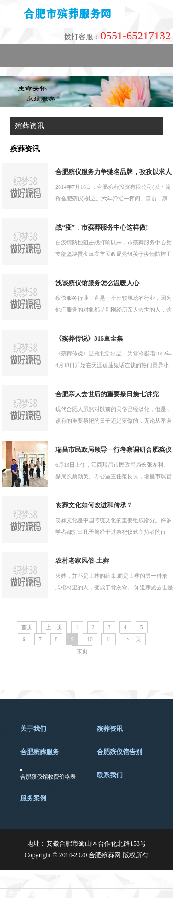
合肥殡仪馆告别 (119, 751)
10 (90, 639)
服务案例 (33, 798)
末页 (82, 651)
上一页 (54, 627)
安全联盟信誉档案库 (37, 893)
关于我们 (33, 728)
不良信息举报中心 (79, 874)
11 (109, 639)
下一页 (133, 639)
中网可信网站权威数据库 (69, 883)
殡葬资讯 (110, 728)
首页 (26, 627)
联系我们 (110, 775)
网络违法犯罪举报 (26, 874)
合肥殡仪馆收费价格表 (48, 776)
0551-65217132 (117, 36)
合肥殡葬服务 (39, 751)
